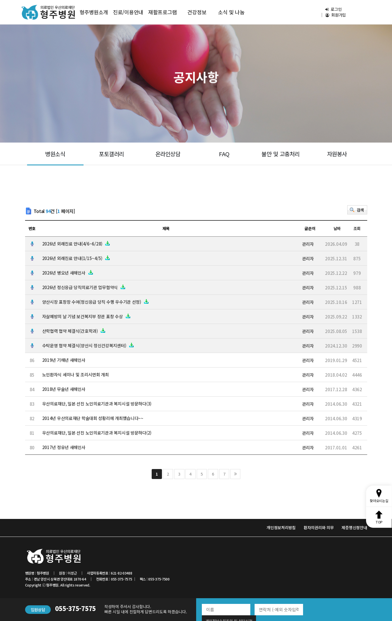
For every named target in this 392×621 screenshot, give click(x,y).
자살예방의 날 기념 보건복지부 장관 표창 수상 (86, 316)
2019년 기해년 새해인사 (64, 360)
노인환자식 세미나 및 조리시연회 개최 (75, 375)
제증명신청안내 (354, 527)
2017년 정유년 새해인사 (64, 447)
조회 (357, 228)
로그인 (333, 9)
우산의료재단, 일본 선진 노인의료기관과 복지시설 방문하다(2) (96, 433)
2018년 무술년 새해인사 (64, 389)
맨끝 (235, 474)
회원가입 (335, 15)
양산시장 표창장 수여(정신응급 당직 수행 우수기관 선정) (95, 302)
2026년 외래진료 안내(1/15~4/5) (76, 258)
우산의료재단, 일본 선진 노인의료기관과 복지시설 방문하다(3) (96, 404)
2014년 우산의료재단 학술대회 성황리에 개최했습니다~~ (92, 418)
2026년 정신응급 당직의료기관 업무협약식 (84, 287)
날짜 (337, 228)
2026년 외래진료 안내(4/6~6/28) (76, 244)
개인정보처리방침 (281, 527)
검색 (360, 210)
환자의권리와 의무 (319, 527)
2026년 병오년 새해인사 (68, 273)
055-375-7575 (75, 608)
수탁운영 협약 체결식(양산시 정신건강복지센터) (88, 345)
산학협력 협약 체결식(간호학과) (74, 331)
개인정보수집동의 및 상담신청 (334, 609)
